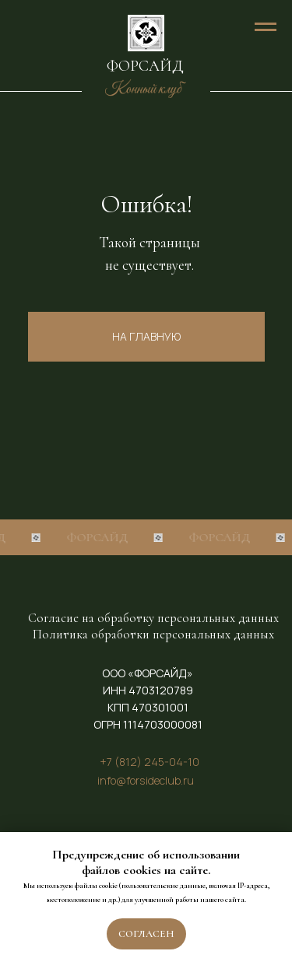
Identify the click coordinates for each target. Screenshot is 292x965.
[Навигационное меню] (265, 27)
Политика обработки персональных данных (153, 634)
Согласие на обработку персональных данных (153, 618)
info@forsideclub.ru (145, 780)
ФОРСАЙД (145, 66)
